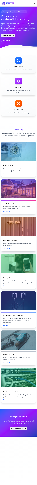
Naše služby (6, 40)
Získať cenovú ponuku (18, 428)
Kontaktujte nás (8, 35)
